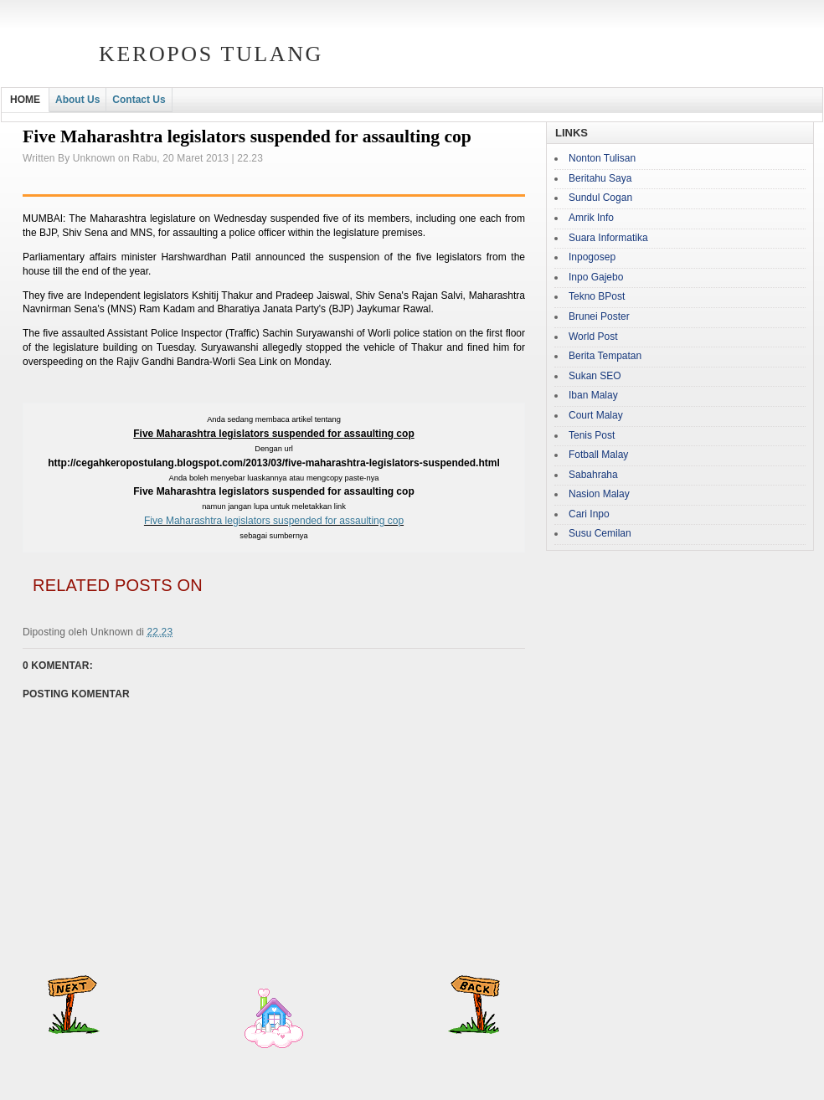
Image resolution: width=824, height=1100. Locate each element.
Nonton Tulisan (602, 158)
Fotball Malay (598, 454)
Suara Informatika (608, 238)
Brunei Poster (599, 316)
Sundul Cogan (600, 197)
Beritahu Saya (600, 178)
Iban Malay (593, 395)
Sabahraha (593, 475)
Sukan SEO (595, 376)
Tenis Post (592, 435)
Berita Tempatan (605, 356)
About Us (77, 99)
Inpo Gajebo (596, 277)
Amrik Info (591, 218)
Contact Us (138, 99)
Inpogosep (592, 257)
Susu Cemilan (600, 533)
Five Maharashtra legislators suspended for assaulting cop (274, 521)
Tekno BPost (597, 296)
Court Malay (596, 415)
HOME (25, 99)
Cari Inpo (589, 514)
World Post (593, 336)
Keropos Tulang (211, 54)
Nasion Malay (599, 494)
